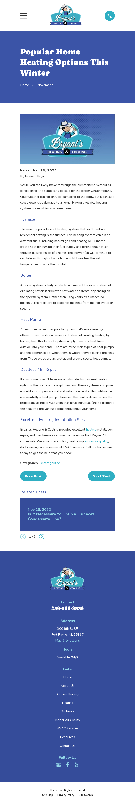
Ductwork (67, 711)
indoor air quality (96, 441)
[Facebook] (67, 764)
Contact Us (67, 746)
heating (91, 429)
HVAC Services (68, 728)
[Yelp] (76, 764)
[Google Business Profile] (58, 764)
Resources (67, 737)
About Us (67, 685)
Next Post (101, 476)
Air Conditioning (67, 694)
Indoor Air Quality (67, 720)
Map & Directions (67, 640)
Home (67, 677)
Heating (67, 703)
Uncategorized (49, 463)
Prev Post (33, 476)
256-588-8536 (67, 608)
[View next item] (42, 536)
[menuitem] (47, 795)
